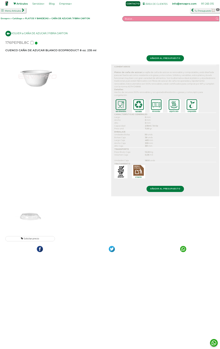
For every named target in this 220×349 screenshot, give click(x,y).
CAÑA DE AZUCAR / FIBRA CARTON (70, 18)
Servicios (38, 3)
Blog (52, 3)
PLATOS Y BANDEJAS (37, 18)
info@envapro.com (184, 3)
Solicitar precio (30, 238)
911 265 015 (207, 3)
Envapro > (6, 18)
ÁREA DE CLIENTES (155, 3)
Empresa (65, 3)
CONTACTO (133, 3)
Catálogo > (18, 18)
